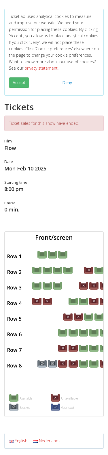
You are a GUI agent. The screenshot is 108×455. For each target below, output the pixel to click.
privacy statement (41, 68)
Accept (19, 82)
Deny (67, 82)
